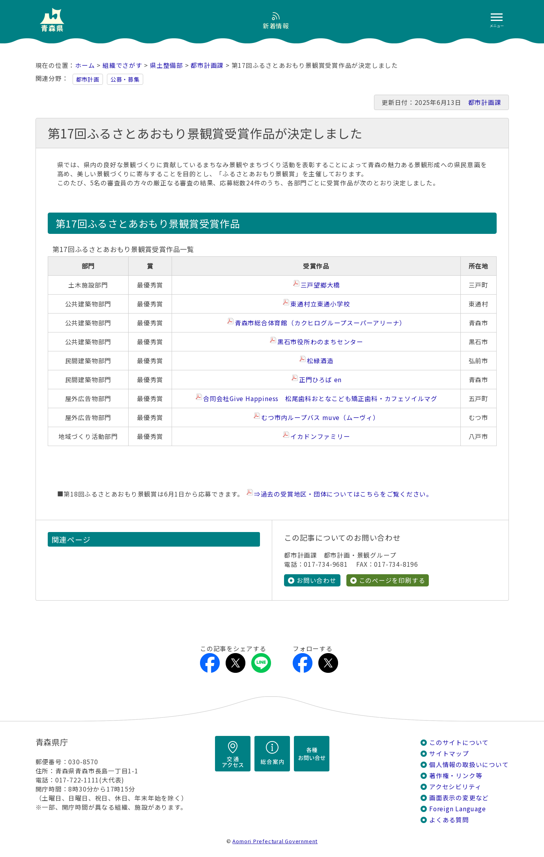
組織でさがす (122, 65)
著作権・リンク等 (455, 775)
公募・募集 (125, 79)
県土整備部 (166, 65)
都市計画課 (207, 65)
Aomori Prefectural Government (275, 841)
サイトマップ (449, 753)
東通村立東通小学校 (320, 303)
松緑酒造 (320, 360)
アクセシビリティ (455, 786)
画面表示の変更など (459, 797)
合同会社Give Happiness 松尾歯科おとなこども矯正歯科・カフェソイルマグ (320, 398)
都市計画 (87, 79)
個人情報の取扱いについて (468, 764)
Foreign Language (457, 808)
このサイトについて (459, 742)
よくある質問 (449, 819)
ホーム (85, 65)
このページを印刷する (392, 580)
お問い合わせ (316, 580)
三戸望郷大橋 (320, 284)
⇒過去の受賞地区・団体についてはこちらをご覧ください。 (343, 494)
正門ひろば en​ (320, 379)
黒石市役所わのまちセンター (320, 341)
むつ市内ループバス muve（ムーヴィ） (320, 417)
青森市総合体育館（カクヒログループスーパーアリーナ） (320, 322)
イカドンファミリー (320, 436)
